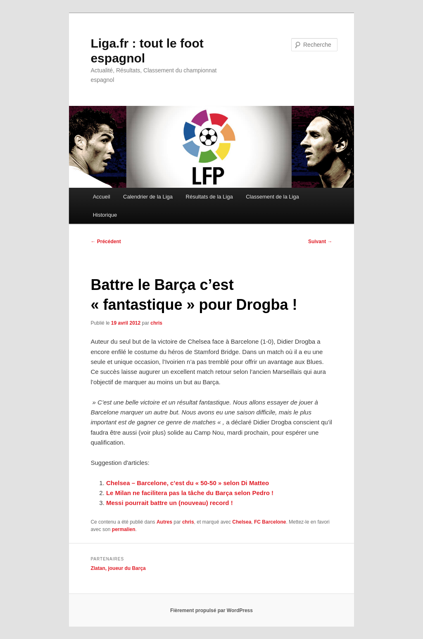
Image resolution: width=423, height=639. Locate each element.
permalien (123, 529)
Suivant (320, 241)
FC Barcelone (270, 522)
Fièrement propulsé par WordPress (211, 610)
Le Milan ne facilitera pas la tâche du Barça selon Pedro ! (189, 492)
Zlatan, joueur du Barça (117, 568)
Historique (105, 215)
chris (156, 323)
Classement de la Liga (272, 197)
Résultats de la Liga (209, 197)
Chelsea (241, 522)
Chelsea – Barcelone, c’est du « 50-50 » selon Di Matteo (187, 482)
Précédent (105, 241)
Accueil (101, 197)
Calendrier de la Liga (148, 197)
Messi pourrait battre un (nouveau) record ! (169, 502)
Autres (164, 522)
